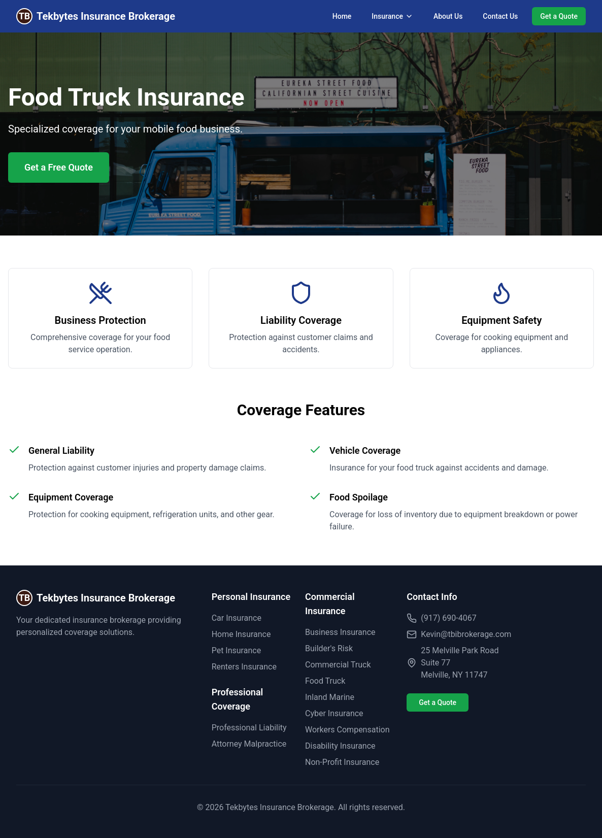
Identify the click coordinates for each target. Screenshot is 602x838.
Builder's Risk (329, 648)
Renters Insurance (244, 667)
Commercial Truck (338, 664)
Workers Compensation (347, 729)
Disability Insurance (340, 746)
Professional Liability (249, 727)
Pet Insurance (236, 650)
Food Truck (325, 681)
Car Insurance (236, 618)
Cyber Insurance (334, 713)
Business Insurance (340, 632)
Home (342, 16)
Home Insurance (241, 634)
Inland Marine (329, 697)
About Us (447, 16)
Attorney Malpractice (249, 744)
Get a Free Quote (58, 167)
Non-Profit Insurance (342, 762)
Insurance (392, 16)
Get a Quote (559, 16)
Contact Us (500, 16)
